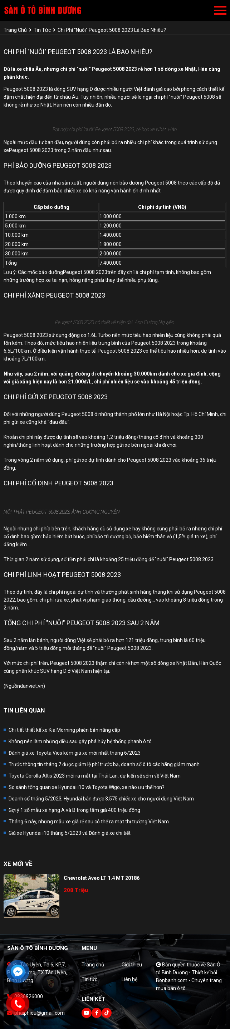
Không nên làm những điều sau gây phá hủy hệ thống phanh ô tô (80, 741)
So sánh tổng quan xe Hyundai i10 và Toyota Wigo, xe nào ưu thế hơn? (87, 787)
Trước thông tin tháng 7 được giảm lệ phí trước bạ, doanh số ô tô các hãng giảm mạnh (104, 764)
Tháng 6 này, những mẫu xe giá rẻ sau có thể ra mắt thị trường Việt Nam (89, 821)
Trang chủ (93, 964)
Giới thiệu (132, 964)
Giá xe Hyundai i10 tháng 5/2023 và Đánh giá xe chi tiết (70, 833)
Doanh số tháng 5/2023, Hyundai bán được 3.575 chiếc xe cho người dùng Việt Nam (101, 799)
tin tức (42, 30)
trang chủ (15, 30)
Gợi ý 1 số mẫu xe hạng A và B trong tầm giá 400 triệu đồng (74, 810)
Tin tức (89, 979)
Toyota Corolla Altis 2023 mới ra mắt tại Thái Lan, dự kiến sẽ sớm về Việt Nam (95, 776)
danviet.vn (31, 686)
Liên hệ (129, 979)
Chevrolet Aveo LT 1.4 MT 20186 (102, 878)
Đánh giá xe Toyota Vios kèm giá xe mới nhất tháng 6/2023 (75, 753)
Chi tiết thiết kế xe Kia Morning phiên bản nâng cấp (64, 730)
